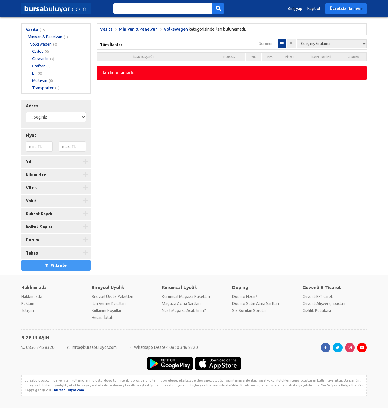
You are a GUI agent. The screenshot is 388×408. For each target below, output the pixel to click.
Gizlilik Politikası (317, 310)
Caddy (37, 51)
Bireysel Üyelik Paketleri (112, 296)
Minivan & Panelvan (45, 37)
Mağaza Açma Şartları (181, 303)
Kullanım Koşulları (107, 310)
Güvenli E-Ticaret (318, 296)
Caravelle (40, 58)
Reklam (27, 303)
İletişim (27, 310)
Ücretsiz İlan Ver (346, 8)
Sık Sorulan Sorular (249, 310)
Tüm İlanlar (111, 44)
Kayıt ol (313, 9)
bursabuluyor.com (69, 390)
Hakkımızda (31, 296)
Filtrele (56, 265)
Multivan (39, 80)
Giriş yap (295, 9)
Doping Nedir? (244, 296)
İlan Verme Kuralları (109, 303)
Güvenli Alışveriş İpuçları (324, 303)
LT (34, 73)
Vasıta (32, 29)
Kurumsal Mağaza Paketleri (186, 296)
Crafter (38, 66)
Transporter (43, 88)
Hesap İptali (102, 317)
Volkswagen (41, 44)
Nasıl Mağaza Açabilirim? (184, 310)
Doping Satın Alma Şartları (255, 303)
